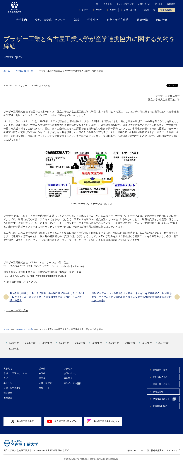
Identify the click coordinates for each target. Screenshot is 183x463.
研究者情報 (158, 391)
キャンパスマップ (124, 4)
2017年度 (163, 343)
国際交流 (161, 19)
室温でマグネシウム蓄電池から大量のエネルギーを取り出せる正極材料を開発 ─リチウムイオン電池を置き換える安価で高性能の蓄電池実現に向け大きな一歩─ (132, 297)
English (158, 4)
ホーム (6, 71)
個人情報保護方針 (155, 450)
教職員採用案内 (160, 406)
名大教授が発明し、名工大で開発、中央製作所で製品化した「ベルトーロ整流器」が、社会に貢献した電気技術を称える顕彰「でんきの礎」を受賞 (47, 297)
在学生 (99, 10)
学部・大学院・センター (50, 19)
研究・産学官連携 (117, 19)
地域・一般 (149, 10)
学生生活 (92, 19)
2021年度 (97, 343)
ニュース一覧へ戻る (17, 310)
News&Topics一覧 (24, 71)
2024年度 (47, 343)
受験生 (85, 10)
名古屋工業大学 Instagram (103, 421)
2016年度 (14, 348)
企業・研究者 (130, 10)
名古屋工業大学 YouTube (62, 421)
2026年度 (14, 343)
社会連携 (142, 19)
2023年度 (63, 343)
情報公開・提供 (160, 370)
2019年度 (130, 343)
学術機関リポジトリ (164, 399)
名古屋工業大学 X (22, 421)
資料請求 (171, 4)
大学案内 (21, 19)
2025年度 (30, 343)
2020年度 (113, 343)
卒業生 (113, 10)
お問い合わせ (144, 4)
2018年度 (147, 343)
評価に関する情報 (161, 384)
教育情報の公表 (160, 377)
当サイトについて (135, 450)
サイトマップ (173, 450)
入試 (76, 19)
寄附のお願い (166, 10)
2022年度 (80, 343)
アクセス (107, 4)
